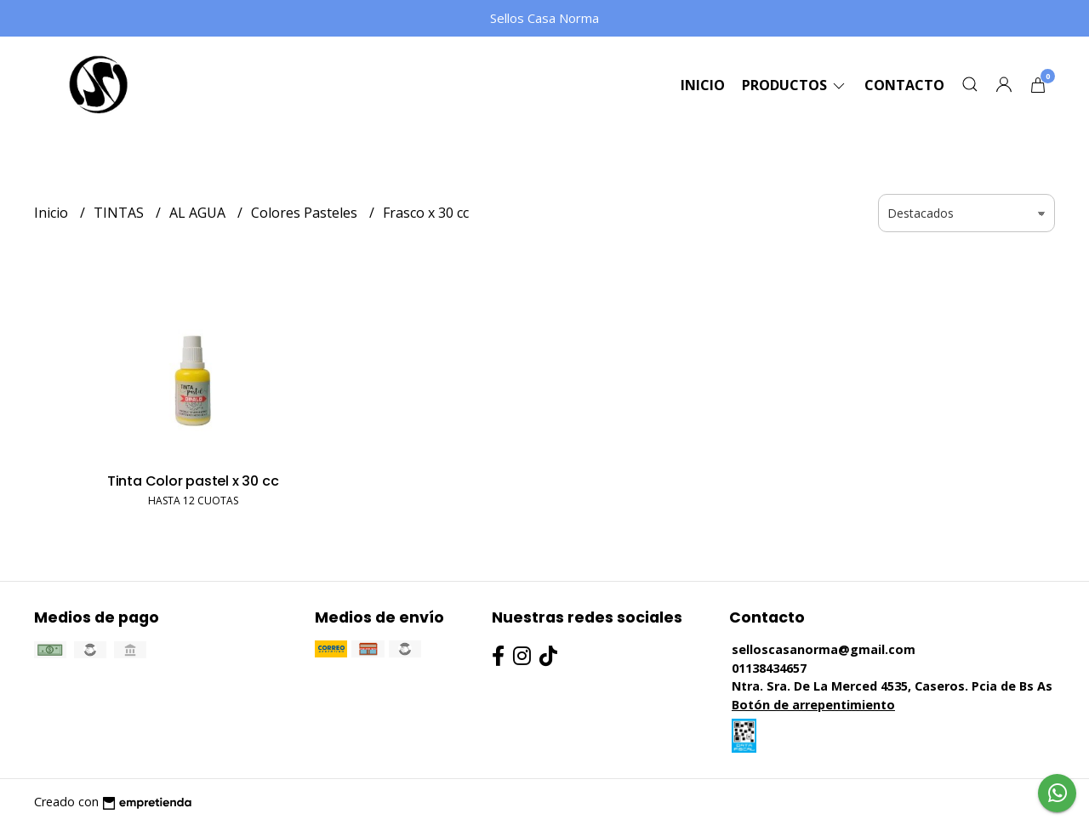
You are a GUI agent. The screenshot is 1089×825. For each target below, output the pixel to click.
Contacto (904, 85)
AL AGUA (199, 212)
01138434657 (769, 668)
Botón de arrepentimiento (813, 705)
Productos (794, 85)
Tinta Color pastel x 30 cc (193, 481)
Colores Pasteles (306, 212)
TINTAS (120, 212)
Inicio (703, 85)
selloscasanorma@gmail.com (823, 649)
